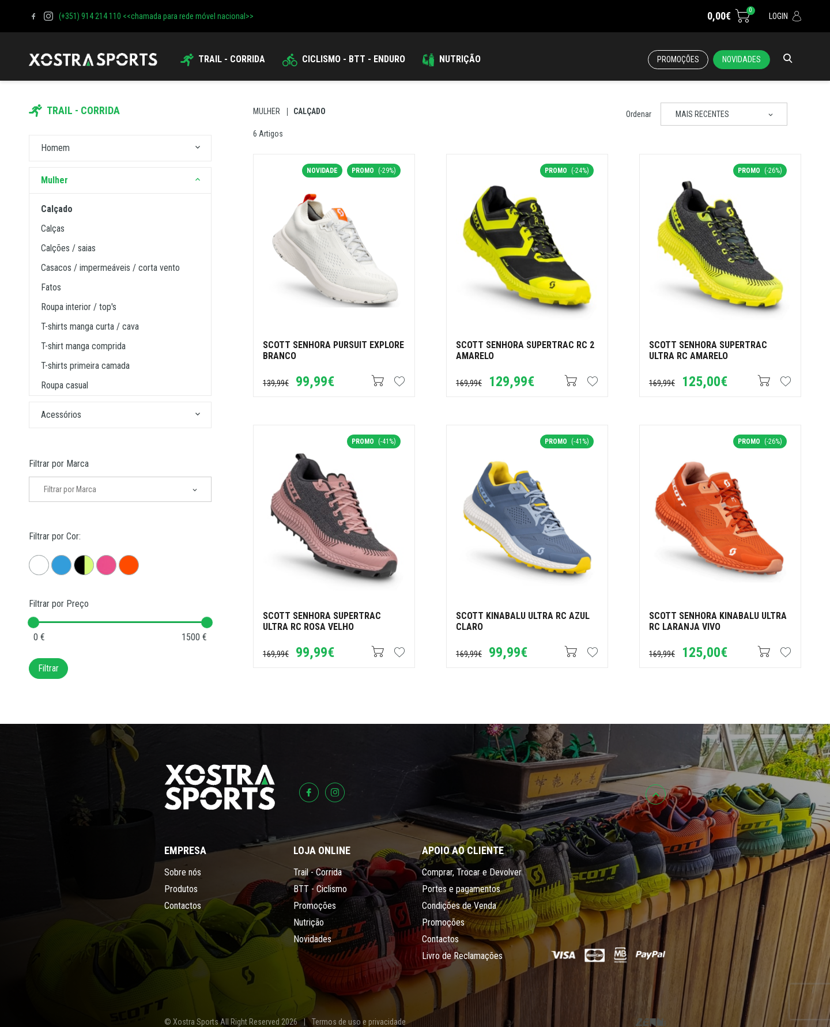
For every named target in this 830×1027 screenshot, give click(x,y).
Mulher (266, 111)
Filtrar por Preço (59, 603)
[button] (197, 148)
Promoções (678, 59)
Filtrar (48, 668)
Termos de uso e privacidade (359, 1021)
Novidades (741, 59)
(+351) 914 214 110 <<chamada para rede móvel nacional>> (156, 16)
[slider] (33, 622)
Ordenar (638, 114)
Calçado (309, 111)
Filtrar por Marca (59, 463)
